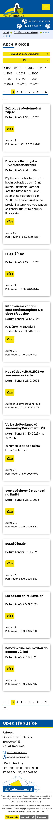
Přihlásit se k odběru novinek (29, 53)
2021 (9, 79)
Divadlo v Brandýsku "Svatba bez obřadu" (21, 163)
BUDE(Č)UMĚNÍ (16, 544)
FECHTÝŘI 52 (14, 254)
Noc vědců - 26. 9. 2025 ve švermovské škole (24, 373)
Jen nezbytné (27, 817)
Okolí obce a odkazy (26, 32)
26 (46, 91)
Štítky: (7, 68)
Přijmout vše (12, 817)
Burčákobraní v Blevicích (24, 596)
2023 (35, 79)
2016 (31, 68)
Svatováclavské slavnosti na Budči (25, 492)
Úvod (6, 32)
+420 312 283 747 (33, 26)
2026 (36, 84)
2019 (22, 73)
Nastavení (42, 817)
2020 (35, 73)
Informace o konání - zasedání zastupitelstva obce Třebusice (24, 310)
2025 (23, 84)
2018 (9, 73)
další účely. (37, 801)
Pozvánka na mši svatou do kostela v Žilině (26, 650)
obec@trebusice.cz (39, 21)
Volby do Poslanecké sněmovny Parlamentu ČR (25, 426)
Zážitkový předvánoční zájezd (23, 110)
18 (38, 91)
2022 (22, 79)
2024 (10, 84)
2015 (18, 68)
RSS (36, 60)
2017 (43, 68)
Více (10, 129)
